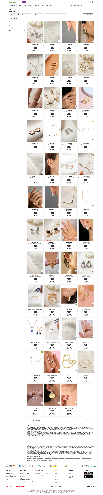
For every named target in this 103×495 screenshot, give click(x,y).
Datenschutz (22, 475)
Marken (56, 483)
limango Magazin (9, 475)
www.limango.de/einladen (70, 491)
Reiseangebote (72, 478)
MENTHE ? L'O (48, 458)
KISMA (50, 461)
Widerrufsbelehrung (24, 474)
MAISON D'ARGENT (69, 458)
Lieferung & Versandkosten (40, 472)
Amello (28, 461)
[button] (92, 2)
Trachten (56, 481)
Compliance (22, 477)
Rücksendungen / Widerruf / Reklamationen (44, 474)
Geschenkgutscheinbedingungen (27, 481)
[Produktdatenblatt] (35, 38)
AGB (21, 472)
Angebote (57, 472)
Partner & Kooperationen (11, 477)
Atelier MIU (33, 461)
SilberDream (77, 458)
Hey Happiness (44, 461)
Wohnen (56, 480)
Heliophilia (29, 458)
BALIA (38, 461)
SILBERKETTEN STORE (86, 458)
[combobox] (82, 6)
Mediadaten (8, 481)
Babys (56, 474)
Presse (7, 480)
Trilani (54, 461)
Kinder (56, 475)
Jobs (6, 478)
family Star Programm (10, 472)
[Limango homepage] (12, 2)
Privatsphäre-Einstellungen (25, 480)
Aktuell (70, 472)
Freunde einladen (9, 474)
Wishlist (34, 458)
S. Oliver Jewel (55, 458)
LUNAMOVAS (40, 458)
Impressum (22, 478)
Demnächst (71, 474)
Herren (56, 478)
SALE (10, 31)
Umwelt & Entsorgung (39, 475)
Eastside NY (61, 458)
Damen (10, 25)
